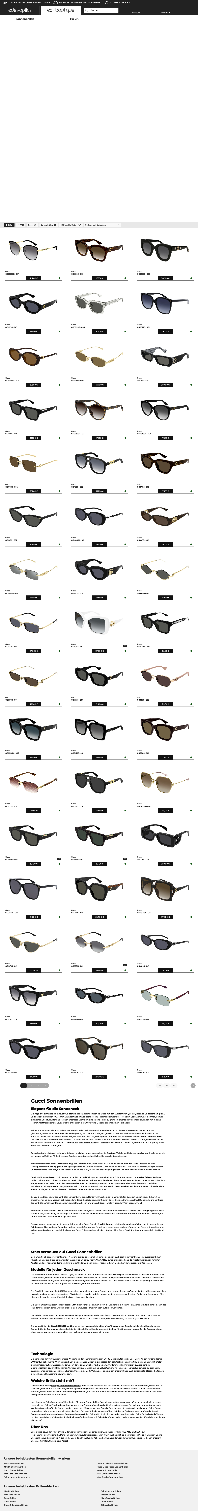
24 (174, 943)
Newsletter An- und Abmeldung (82, 1443)
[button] (20, 10)
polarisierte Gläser (143, 1229)
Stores (151, 1263)
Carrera (52, 1299)
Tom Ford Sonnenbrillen (15, 1331)
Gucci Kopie (83, 1058)
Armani (146, 1011)
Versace (104, 1000)
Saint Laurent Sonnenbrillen (17, 1335)
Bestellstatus (137, 1446)
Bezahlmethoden (73, 1272)
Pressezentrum (10, 1436)
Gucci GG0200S (58, 1184)
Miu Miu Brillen (11, 1349)
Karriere (6, 1439)
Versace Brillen (108, 1352)
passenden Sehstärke (111, 1220)
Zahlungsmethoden (76, 1436)
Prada (75, 1000)
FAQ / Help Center (140, 1443)
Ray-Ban (44, 1299)
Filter (9, 82)
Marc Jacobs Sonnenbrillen (110, 1335)
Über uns (7, 1431)
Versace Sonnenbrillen (107, 1328)
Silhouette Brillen (109, 1363)
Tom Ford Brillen (12, 1352)
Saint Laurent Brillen (111, 1349)
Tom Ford (81, 994)
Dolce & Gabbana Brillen (16, 1363)
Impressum (27, 1497)
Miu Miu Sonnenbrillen (15, 1325)
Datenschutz (14, 1497)
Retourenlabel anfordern (143, 1436)
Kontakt (6, 1446)
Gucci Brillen (10, 1359)
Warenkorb (165, 12)
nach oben (189, 1497)
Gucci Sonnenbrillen (13, 1328)
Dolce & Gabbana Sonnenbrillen (112, 1321)
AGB (5, 1497)
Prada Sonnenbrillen (14, 1321)
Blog (133, 1439)
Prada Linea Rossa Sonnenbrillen (112, 1325)
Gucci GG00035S (43, 1163)
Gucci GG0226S (107, 1173)
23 (167, 943)
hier (89, 1397)
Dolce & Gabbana (87, 1000)
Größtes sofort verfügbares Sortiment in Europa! (29, 2)
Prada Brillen (10, 1356)
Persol (64, 1299)
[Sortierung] (102, 83)
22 (160, 943)
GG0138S (62, 1149)
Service (71, 1431)
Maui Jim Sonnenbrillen (108, 1331)
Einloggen (136, 12)
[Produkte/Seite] (71, 83)
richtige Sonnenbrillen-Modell (66, 1243)
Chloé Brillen (107, 1359)
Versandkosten (74, 1439)
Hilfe (133, 1431)
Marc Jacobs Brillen (110, 1356)
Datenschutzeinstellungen (15, 1443)
